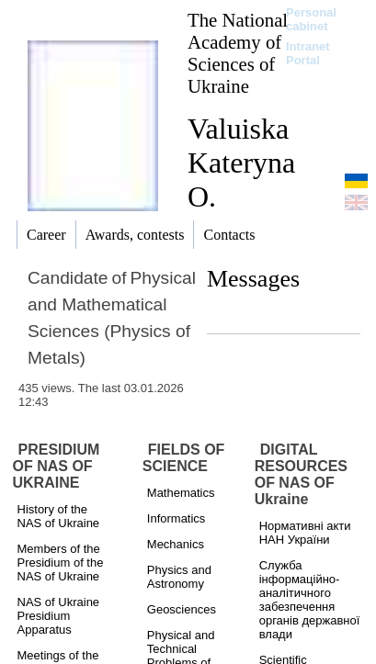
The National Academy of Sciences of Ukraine (238, 52)
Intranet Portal (308, 53)
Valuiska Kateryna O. (241, 162)
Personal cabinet (311, 19)
